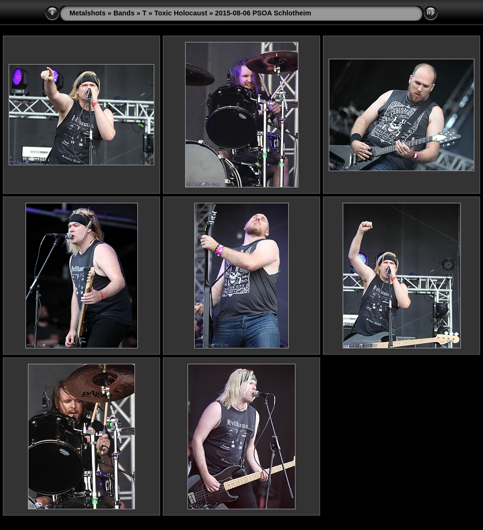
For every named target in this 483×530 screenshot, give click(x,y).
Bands (123, 13)
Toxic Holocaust (180, 13)
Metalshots (87, 13)
